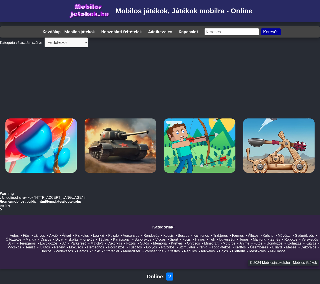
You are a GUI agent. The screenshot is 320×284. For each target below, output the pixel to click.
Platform (238, 251)
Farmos (238, 236)
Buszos (183, 236)
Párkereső (78, 243)
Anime (244, 243)
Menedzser (131, 251)
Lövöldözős (49, 243)
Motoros (229, 243)
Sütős (144, 243)
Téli (212, 239)
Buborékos (143, 239)
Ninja (203, 247)
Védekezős (64, 251)
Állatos (253, 236)
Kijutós (45, 247)
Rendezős (151, 236)
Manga (31, 239)
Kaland (268, 236)
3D (64, 243)
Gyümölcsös (304, 236)
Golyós (151, 247)
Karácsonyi (121, 239)
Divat (59, 239)
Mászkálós (257, 251)
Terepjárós (28, 243)
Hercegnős (95, 247)
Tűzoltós (135, 247)
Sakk (96, 251)
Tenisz (30, 247)
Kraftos (240, 247)
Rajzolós (167, 247)
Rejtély (59, 247)
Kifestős (173, 251)
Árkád (66, 236)
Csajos (45, 239)
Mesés (291, 247)
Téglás (103, 239)
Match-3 (97, 243)
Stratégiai (111, 251)
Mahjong (259, 239)
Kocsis (168, 236)
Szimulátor (187, 247)
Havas (200, 239)
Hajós (223, 251)
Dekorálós (308, 247)
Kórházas (294, 243)
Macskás (14, 247)
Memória (160, 243)
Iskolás (73, 239)
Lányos (39, 236)
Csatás (82, 251)
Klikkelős (208, 251)
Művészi (284, 236)
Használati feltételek (121, 31)
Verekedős (310, 239)
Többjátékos (221, 247)
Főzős (131, 243)
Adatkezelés (160, 31)
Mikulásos (277, 251)
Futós (257, 243)
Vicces (160, 239)
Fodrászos (116, 247)
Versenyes (131, 236)
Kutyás (311, 243)
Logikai (98, 236)
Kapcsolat (188, 31)
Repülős (190, 251)
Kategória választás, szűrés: (21, 42)
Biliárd (277, 247)
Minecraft (211, 243)
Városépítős (154, 251)
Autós (14, 236)
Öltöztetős (13, 239)
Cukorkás (114, 243)
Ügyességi (227, 239)
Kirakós (88, 239)
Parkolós (82, 236)
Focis (186, 239)
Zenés (275, 239)
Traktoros (220, 236)
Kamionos (201, 236)
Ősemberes (259, 247)
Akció (53, 236)
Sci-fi (11, 243)
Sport (174, 239)
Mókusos (76, 247)
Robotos (290, 239)
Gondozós (274, 243)
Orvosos (193, 243)
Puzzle (113, 236)
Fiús (26, 236)
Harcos (46, 251)
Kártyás (177, 243)
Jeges (244, 239)
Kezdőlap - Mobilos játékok (69, 31)
